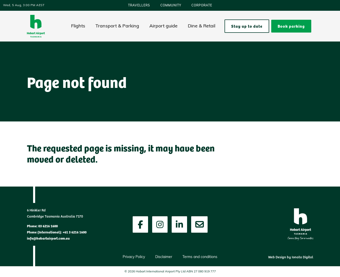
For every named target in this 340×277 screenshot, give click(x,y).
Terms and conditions (199, 257)
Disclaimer (163, 257)
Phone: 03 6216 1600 (42, 225)
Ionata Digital (302, 256)
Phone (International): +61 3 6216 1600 (56, 231)
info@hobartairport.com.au (48, 238)
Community (170, 5)
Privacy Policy (134, 257)
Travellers (139, 5)
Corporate (201, 5)
